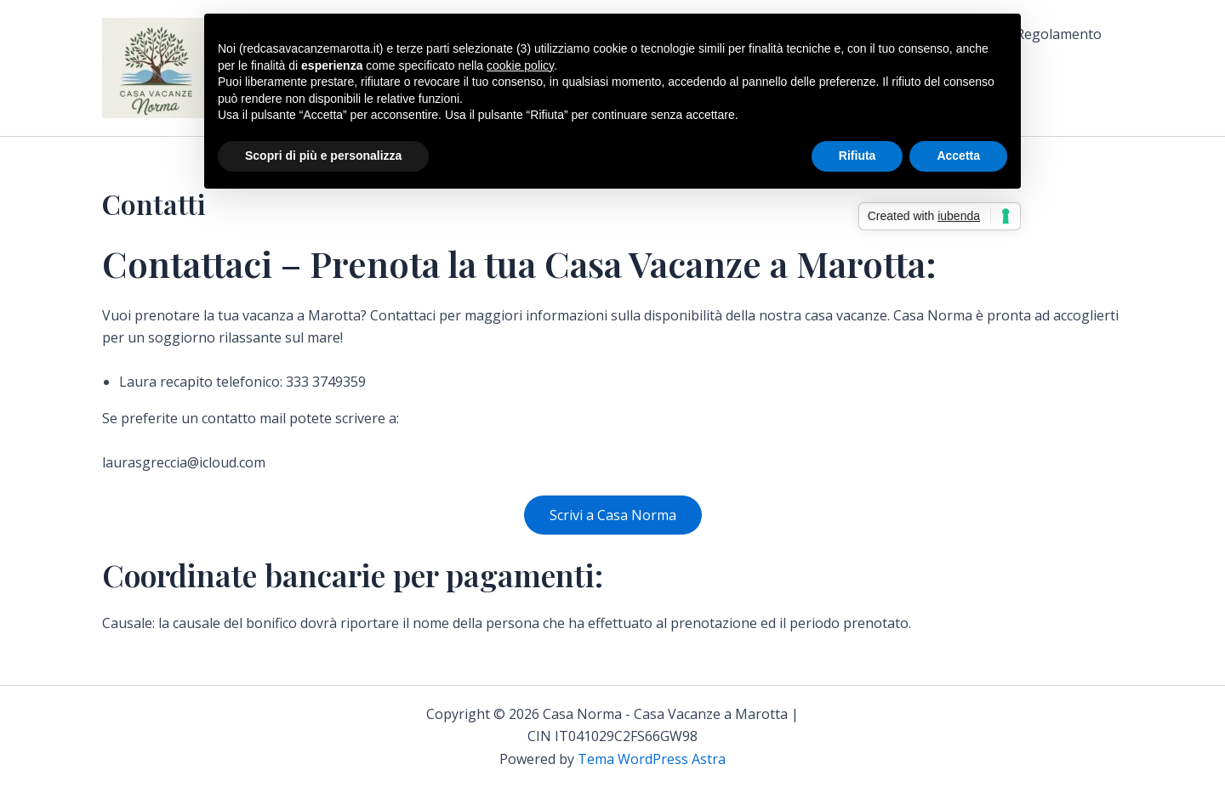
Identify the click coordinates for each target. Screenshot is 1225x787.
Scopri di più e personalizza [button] (323, 155)
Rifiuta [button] (857, 155)
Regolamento (1059, 34)
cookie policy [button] (520, 65)
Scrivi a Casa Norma (613, 515)
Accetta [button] (958, 155)
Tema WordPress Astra (652, 759)
